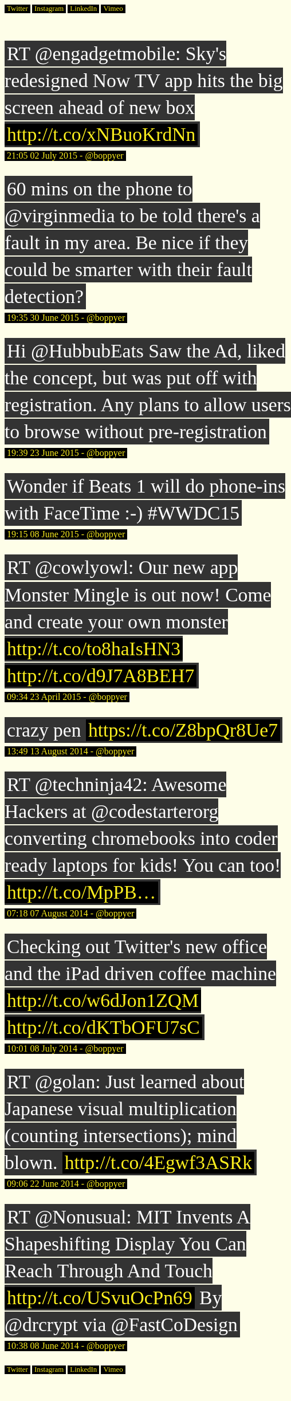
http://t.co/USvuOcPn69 (99, 1297)
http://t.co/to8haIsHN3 (93, 648)
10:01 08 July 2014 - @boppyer (65, 1048)
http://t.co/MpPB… (81, 892)
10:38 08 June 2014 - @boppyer (66, 1346)
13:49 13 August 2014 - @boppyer (70, 751)
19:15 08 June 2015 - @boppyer (66, 534)
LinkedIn (83, 9)
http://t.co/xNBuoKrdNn (101, 134)
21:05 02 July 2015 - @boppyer (65, 155)
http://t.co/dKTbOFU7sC (103, 1027)
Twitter (17, 9)
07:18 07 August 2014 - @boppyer (70, 913)
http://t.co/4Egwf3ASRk (158, 1162)
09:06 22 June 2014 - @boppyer (66, 1184)
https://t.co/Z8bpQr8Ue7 (183, 730)
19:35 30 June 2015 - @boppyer (66, 317)
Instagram (49, 9)
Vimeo (113, 9)
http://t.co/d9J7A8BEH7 (100, 675)
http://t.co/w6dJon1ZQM (103, 1000)
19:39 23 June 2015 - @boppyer (66, 453)
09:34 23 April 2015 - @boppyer (67, 697)
